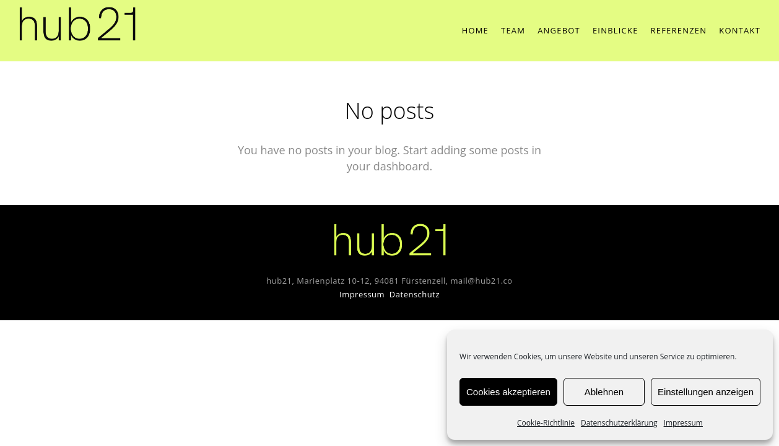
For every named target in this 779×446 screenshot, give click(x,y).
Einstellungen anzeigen (706, 392)
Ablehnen (604, 392)
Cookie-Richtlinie (546, 423)
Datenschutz (415, 294)
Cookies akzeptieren (508, 392)
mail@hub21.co (482, 280)
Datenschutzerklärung (619, 423)
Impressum (683, 423)
